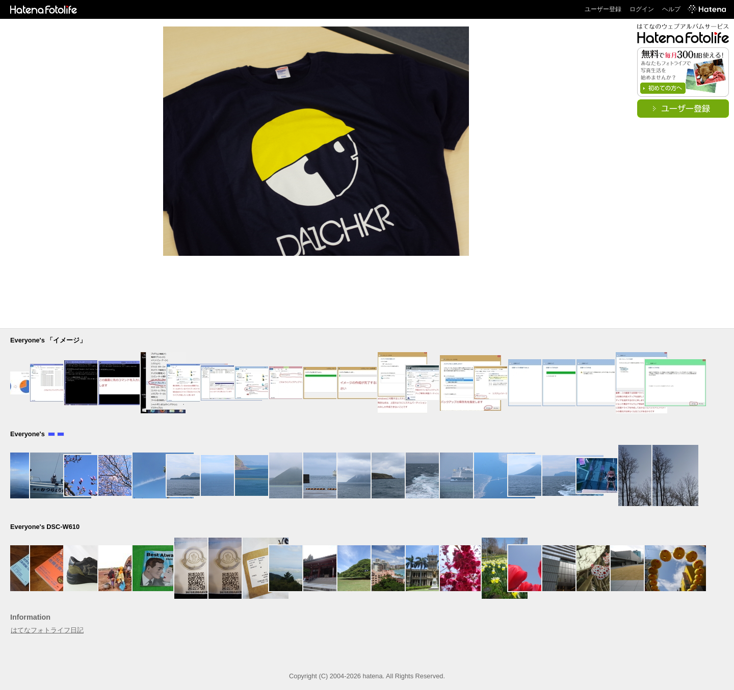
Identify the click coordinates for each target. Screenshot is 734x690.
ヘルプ (671, 9)
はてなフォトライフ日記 (47, 630)
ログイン (642, 9)
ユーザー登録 (603, 9)
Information (30, 617)
